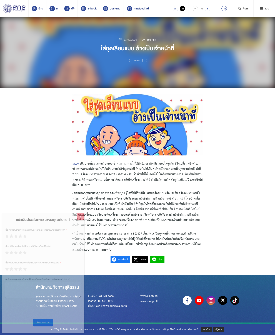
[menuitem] (224, 8)
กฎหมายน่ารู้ (138, 60)
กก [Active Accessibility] (175, 8)
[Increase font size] (207, 8)
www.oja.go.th (149, 295)
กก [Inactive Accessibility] (182, 8)
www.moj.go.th (149, 301)
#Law (75, 163)
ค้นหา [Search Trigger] (243, 8)
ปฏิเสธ (218, 329)
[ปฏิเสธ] (270, 329)
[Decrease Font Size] (195, 8)
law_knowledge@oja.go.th (111, 306)
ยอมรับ (206, 329)
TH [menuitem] (224, 8)
